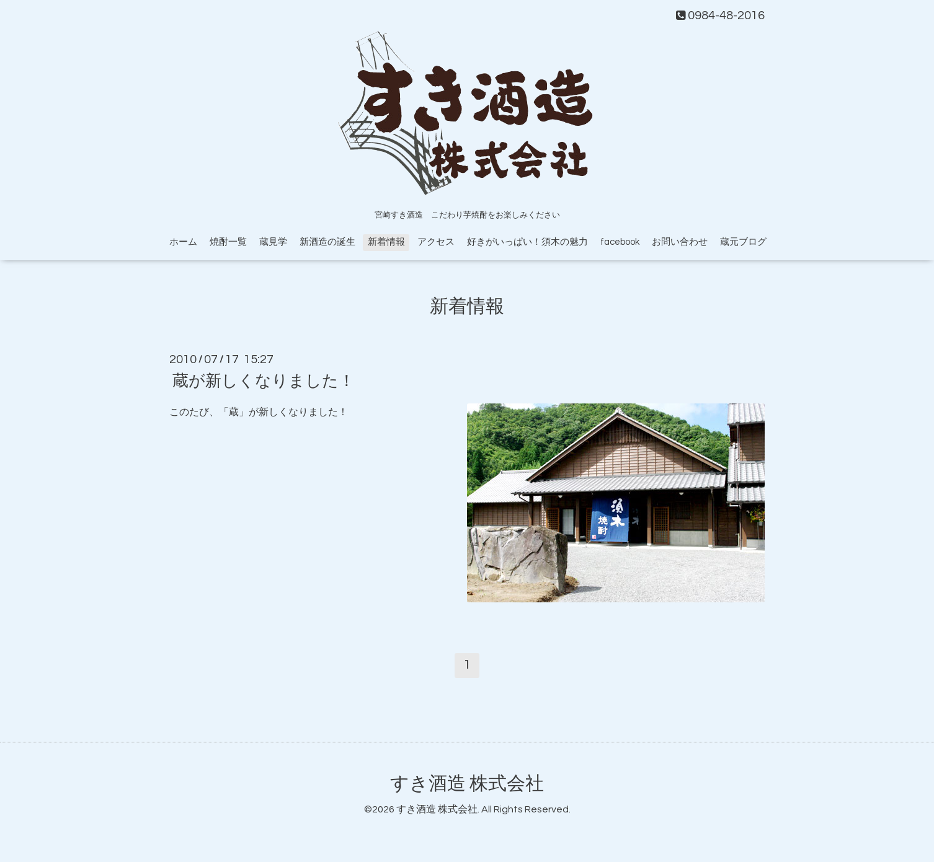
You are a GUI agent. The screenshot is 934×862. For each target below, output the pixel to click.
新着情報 (386, 242)
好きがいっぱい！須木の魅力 (527, 242)
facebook (619, 242)
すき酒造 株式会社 (467, 783)
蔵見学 (273, 242)
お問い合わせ (680, 242)
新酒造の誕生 (327, 242)
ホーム (183, 242)
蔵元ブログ (743, 242)
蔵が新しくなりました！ (263, 381)
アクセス (436, 242)
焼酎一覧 (228, 242)
